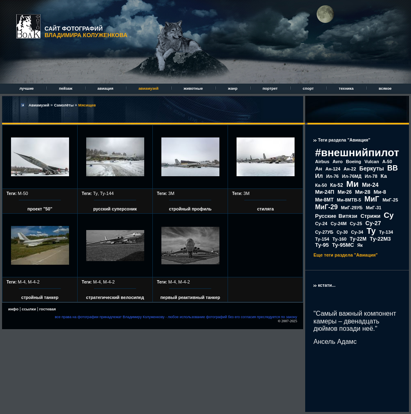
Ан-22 (350, 168)
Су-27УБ (324, 232)
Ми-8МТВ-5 (349, 199)
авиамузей (149, 88)
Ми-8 (380, 192)
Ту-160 (339, 239)
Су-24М (338, 223)
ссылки (29, 309)
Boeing (353, 161)
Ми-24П (324, 192)
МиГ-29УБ (352, 207)
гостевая (47, 309)
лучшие (27, 88)
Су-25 (356, 223)
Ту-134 (386, 232)
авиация (106, 88)
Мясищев (87, 105)
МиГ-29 (326, 207)
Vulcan (371, 161)
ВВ (392, 168)
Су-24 (321, 223)
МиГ (371, 199)
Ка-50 (321, 185)
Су (388, 215)
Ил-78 (371, 176)
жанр (233, 88)
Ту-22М (358, 239)
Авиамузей (39, 105)
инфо (13, 309)
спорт (309, 88)
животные (194, 88)
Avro (338, 161)
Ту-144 (107, 193)
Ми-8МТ (324, 200)
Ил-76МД (352, 176)
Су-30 (342, 232)
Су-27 (373, 223)
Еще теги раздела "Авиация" (345, 254)
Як (359, 245)
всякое (385, 88)
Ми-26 (344, 192)
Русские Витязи (336, 216)
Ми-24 (370, 185)
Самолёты (64, 105)
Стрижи (370, 216)
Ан (318, 169)
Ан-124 (332, 168)
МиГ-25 (390, 199)
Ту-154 (322, 239)
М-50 (23, 193)
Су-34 (357, 232)
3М (171, 193)
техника (347, 88)
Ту (95, 193)
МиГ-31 (373, 207)
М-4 (22, 281)
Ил (319, 176)
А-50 (387, 161)
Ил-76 (332, 176)
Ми (352, 183)
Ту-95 (321, 245)
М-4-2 (34, 281)
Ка (384, 176)
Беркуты (372, 168)
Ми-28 (363, 192)
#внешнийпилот (357, 152)
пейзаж (66, 88)
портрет (271, 88)
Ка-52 (336, 185)
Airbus (322, 161)
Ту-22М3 (380, 239)
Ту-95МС (343, 245)
